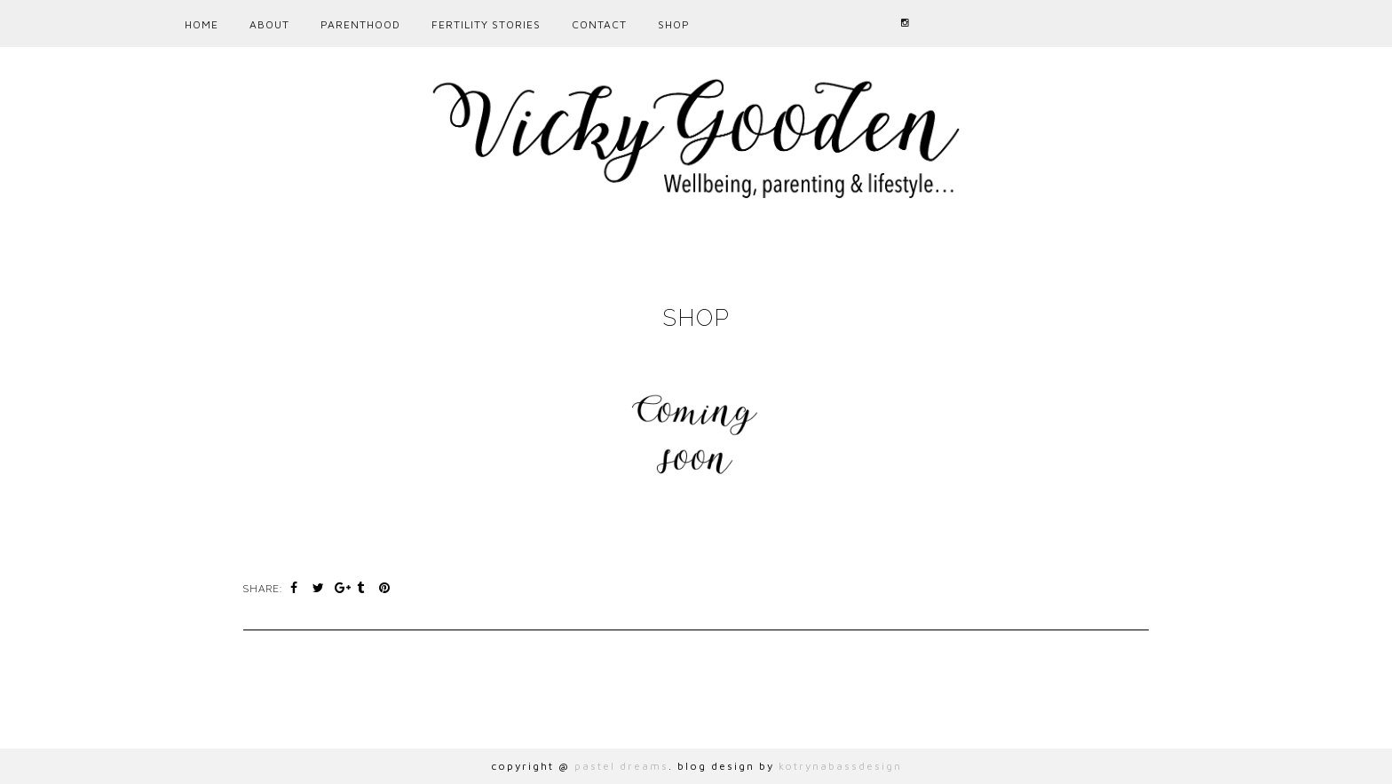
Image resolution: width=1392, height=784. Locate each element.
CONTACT (599, 24)
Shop (674, 24)
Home (201, 24)
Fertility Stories (486, 24)
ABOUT (269, 24)
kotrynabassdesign (840, 765)
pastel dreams (621, 765)
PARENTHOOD (360, 24)
